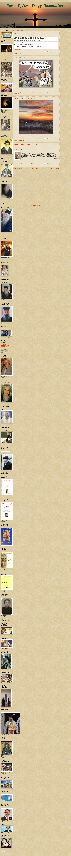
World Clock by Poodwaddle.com (36, 205)
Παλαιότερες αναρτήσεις (54, 168)
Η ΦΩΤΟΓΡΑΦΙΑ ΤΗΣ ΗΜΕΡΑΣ (25, 98)
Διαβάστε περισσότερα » (17, 49)
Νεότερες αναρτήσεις (17, 168)
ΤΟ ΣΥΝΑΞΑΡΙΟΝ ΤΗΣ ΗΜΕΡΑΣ (25, 145)
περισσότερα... (56, 158)
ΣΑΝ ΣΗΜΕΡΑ (18, 53)
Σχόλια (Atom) (19, 170)
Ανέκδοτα (17, 93)
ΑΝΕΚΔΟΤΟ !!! (19, 58)
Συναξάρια (18, 165)
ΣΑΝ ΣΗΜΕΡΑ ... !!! (21, 33)
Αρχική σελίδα (35, 168)
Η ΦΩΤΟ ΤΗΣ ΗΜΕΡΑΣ (20, 140)
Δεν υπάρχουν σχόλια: (38, 51)
